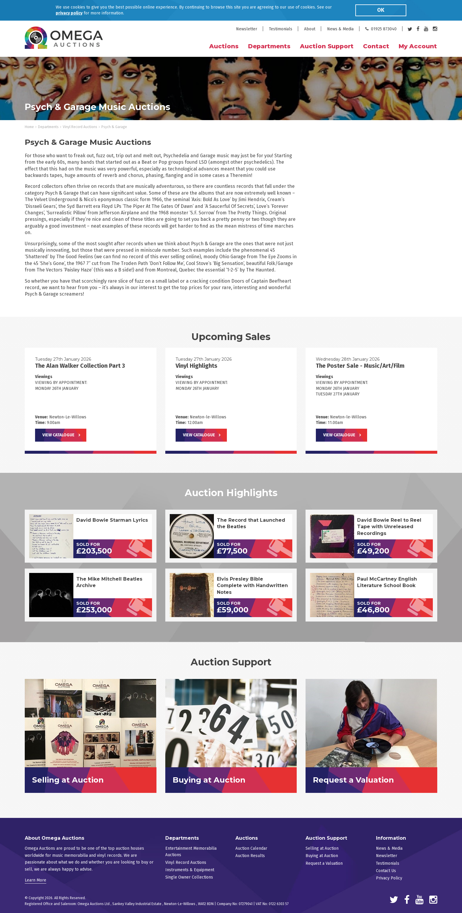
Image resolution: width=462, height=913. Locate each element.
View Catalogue (58, 435)
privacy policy (69, 13)
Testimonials (280, 29)
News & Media (340, 29)
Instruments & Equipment (189, 869)
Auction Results (250, 855)
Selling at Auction (322, 848)
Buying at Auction (322, 855)
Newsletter (246, 29)
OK (380, 10)
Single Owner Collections (189, 877)
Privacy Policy (389, 878)
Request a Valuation (324, 863)
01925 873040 (381, 29)
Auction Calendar (251, 848)
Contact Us (386, 870)
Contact (376, 46)
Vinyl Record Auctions (80, 127)
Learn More (35, 880)
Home (29, 127)
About (309, 29)
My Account (418, 46)
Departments (48, 127)
